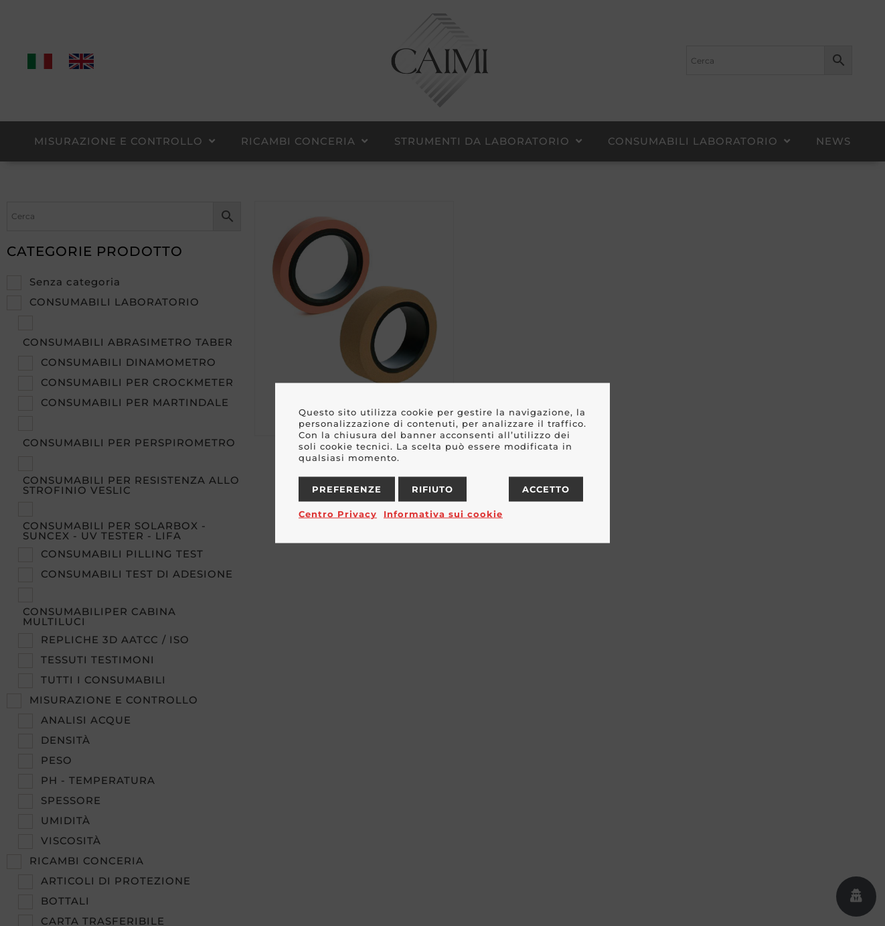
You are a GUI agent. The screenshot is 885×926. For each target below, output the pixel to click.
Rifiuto (432, 489)
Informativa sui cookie (443, 514)
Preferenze (347, 489)
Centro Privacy (338, 514)
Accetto (546, 489)
